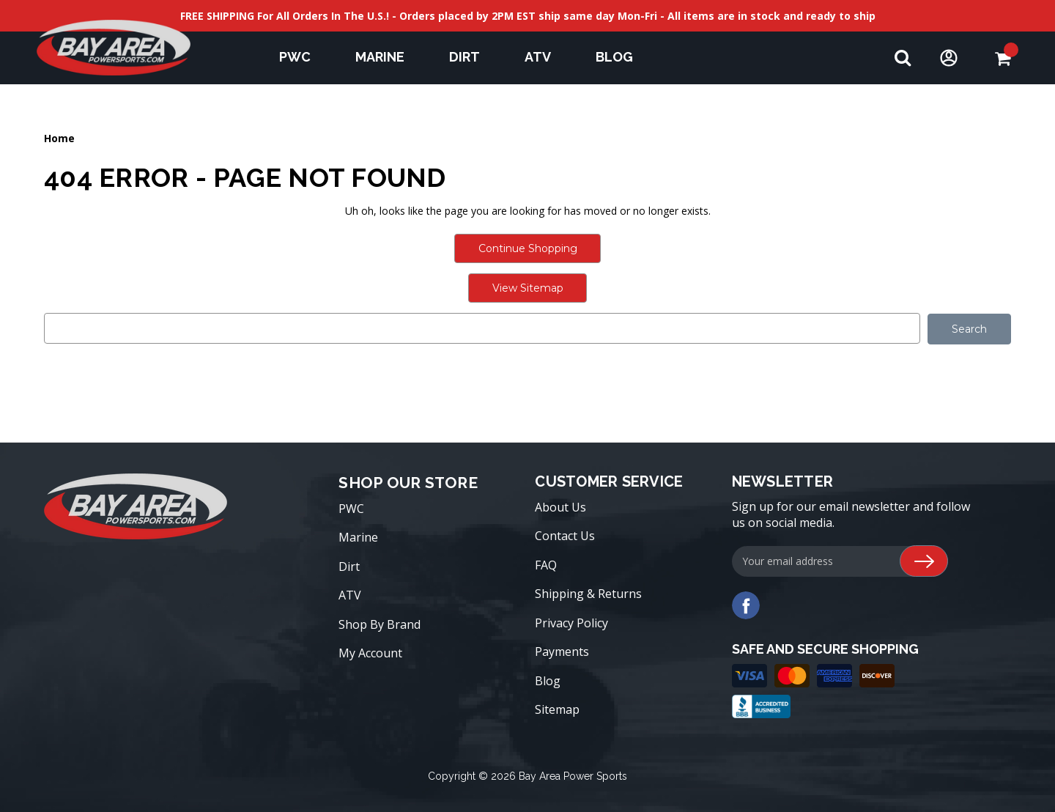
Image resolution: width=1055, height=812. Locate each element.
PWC (302, 56)
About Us (560, 506)
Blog (547, 680)
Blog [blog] (614, 56)
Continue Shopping (527, 248)
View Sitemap (527, 288)
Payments (562, 651)
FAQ (546, 564)
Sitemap (557, 709)
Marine (386, 56)
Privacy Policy (571, 622)
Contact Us (565, 536)
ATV (545, 56)
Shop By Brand (379, 624)
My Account (370, 653)
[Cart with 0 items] (1002, 58)
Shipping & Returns (588, 594)
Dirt (471, 56)
